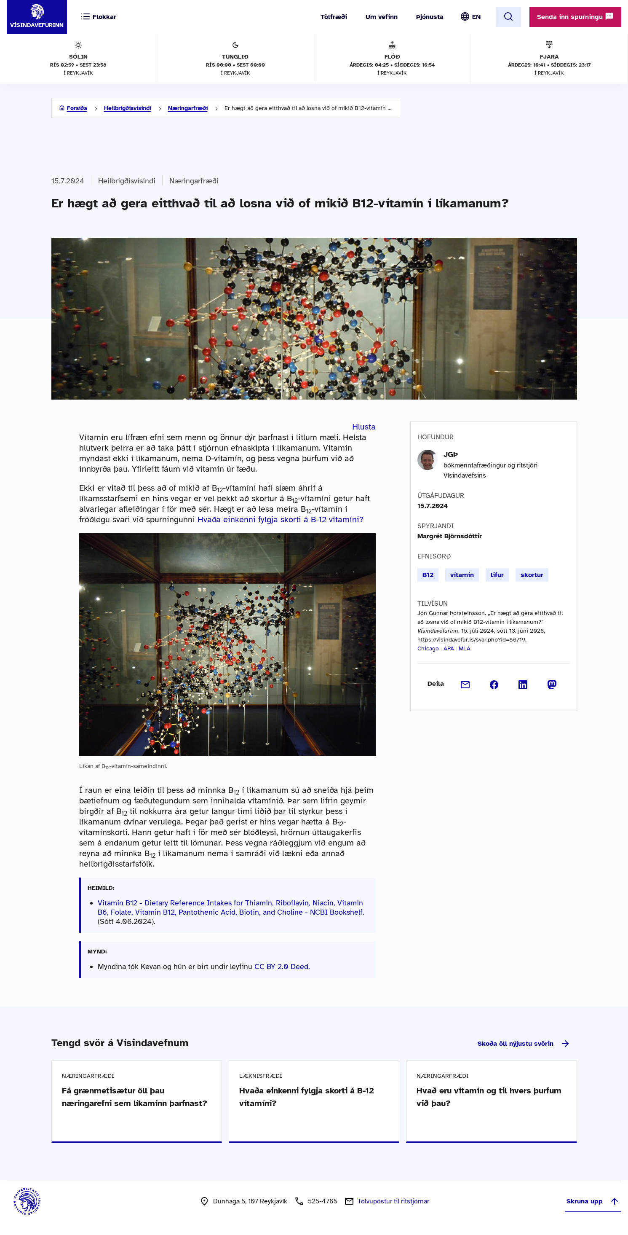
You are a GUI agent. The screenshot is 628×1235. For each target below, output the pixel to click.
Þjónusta (430, 17)
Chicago (428, 648)
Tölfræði (334, 17)
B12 (427, 575)
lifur (497, 575)
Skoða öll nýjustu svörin (524, 1044)
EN (476, 17)
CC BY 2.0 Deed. (282, 966)
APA (449, 648)
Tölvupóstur (393, 1201)
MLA (464, 648)
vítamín (462, 575)
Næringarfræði (188, 108)
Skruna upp (593, 1201)
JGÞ (451, 454)
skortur (532, 575)
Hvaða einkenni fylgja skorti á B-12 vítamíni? (280, 519)
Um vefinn (382, 17)
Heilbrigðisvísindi (127, 108)
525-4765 (322, 1201)
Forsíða (77, 108)
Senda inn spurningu (575, 16)
